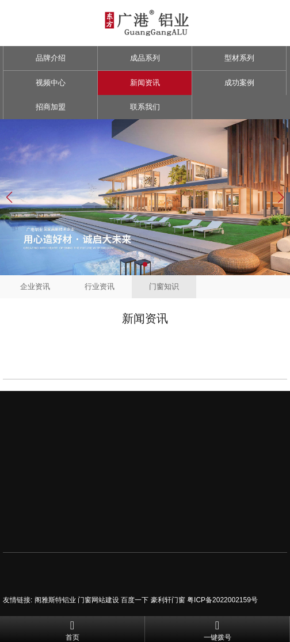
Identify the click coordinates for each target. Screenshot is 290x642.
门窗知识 (164, 286)
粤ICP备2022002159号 (222, 600)
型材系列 (239, 58)
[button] (145, 264)
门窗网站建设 (98, 600)
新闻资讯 (145, 82)
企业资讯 (35, 286)
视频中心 (51, 82)
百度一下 (134, 600)
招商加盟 (51, 106)
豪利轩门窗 (168, 600)
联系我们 (145, 106)
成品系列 (145, 58)
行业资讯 (100, 286)
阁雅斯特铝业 (55, 600)
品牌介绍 (51, 58)
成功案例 (239, 82)
